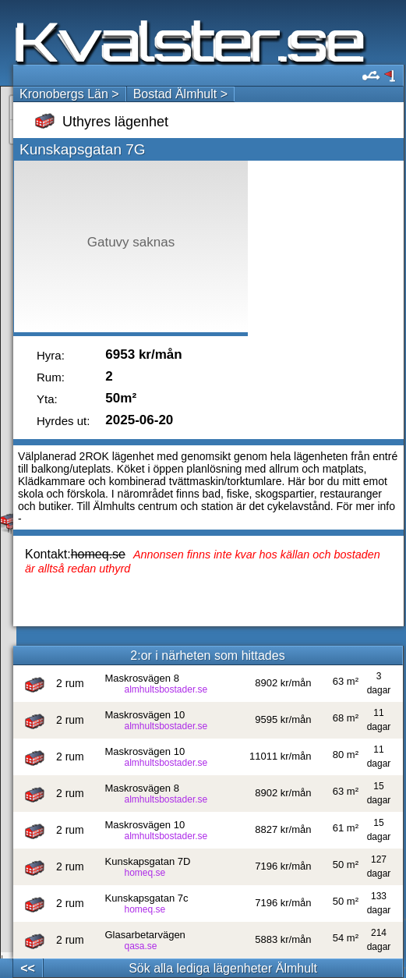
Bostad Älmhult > (180, 94)
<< (27, 968)
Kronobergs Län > (69, 94)
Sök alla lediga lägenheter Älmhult (223, 968)
